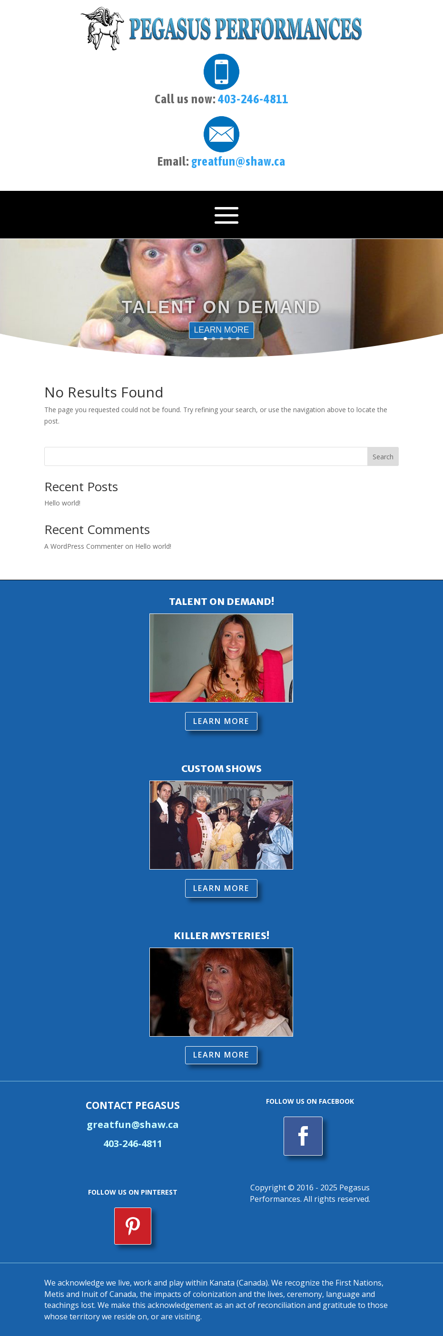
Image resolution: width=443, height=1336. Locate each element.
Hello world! (62, 501)
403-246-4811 (253, 99)
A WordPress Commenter (83, 544)
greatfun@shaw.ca (238, 161)
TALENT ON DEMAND (221, 313)
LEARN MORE (221, 719)
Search (383, 455)
